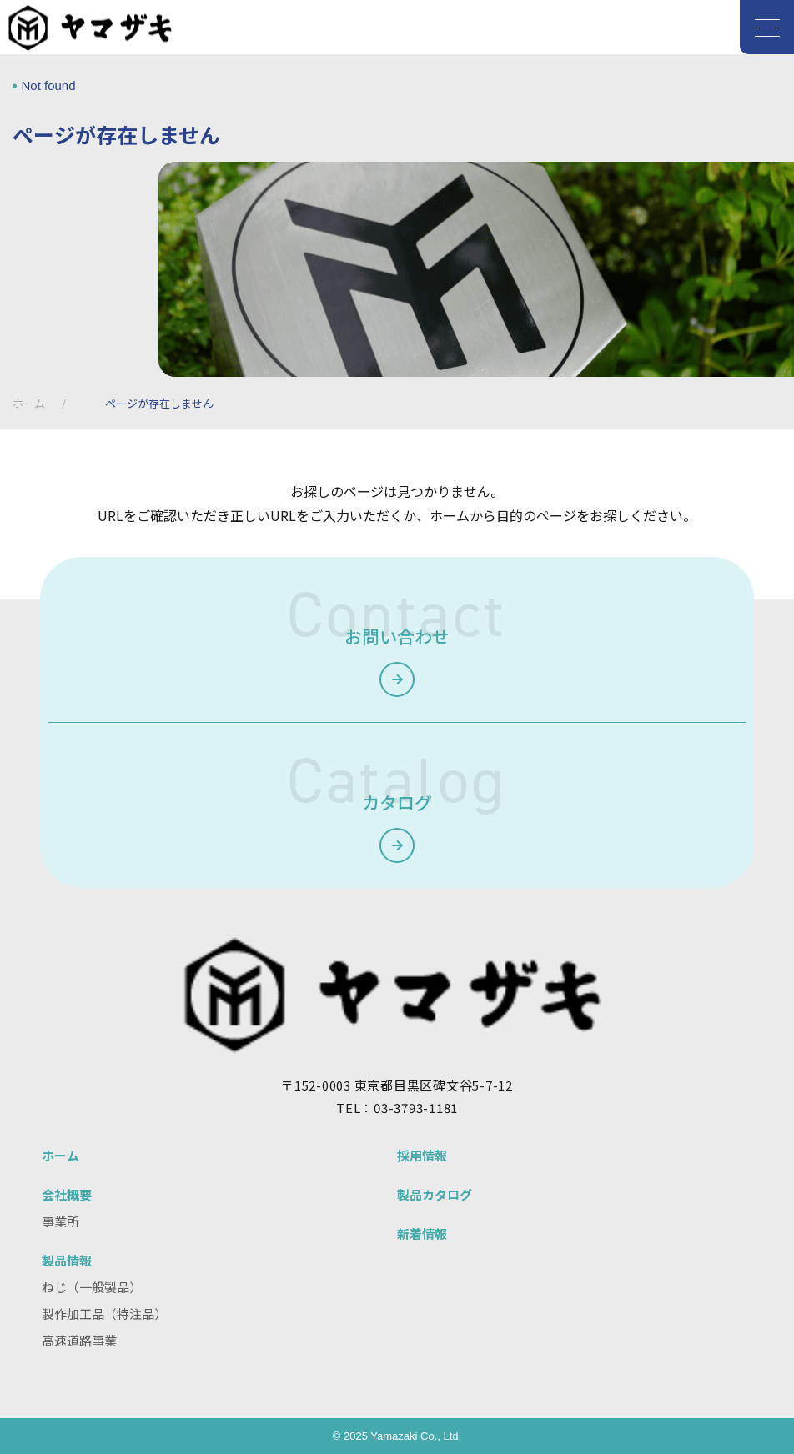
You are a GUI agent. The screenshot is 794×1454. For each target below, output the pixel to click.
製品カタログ (434, 1194)
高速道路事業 (79, 1340)
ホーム (29, 403)
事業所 (60, 1221)
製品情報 (67, 1260)
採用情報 (422, 1155)
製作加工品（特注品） (104, 1313)
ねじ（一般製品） (92, 1287)
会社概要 (67, 1194)
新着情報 (422, 1233)
